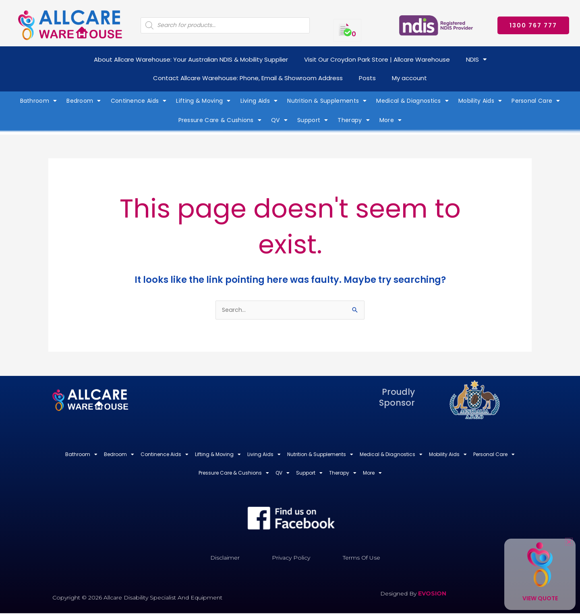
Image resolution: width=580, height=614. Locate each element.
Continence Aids (139, 101)
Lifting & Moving (203, 101)
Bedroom (83, 101)
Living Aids (259, 101)
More (390, 120)
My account (409, 78)
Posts (367, 78)
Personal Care (536, 101)
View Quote (540, 598)
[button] (569, 542)
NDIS (476, 59)
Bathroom (38, 101)
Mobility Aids (480, 101)
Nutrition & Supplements (327, 101)
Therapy (353, 120)
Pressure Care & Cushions (220, 120)
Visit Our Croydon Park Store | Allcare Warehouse (377, 59)
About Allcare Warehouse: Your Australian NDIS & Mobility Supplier (191, 59)
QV (279, 120)
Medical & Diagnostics (412, 101)
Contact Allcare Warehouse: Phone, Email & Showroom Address (248, 78)
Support (312, 120)
